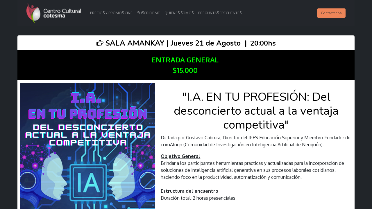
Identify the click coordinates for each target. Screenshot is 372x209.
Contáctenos (331, 13)
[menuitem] (111, 13)
